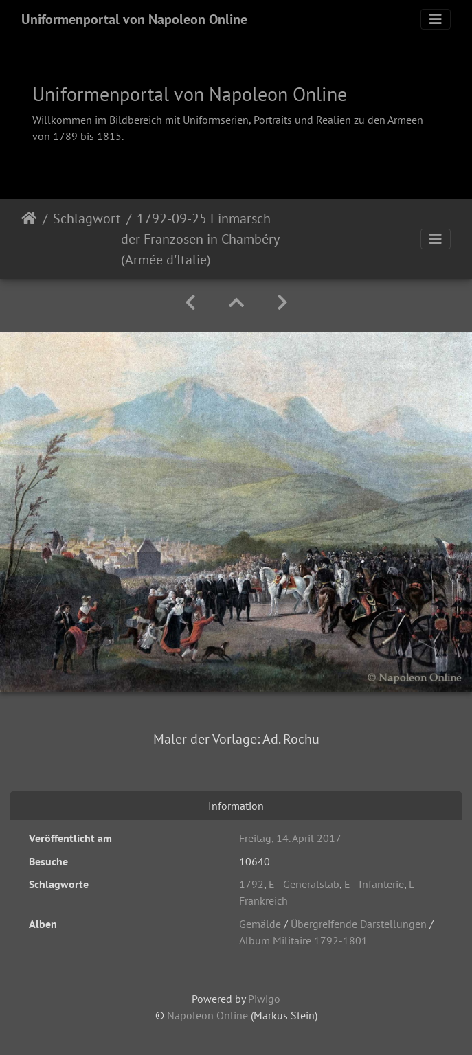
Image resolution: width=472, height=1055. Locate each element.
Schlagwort (87, 218)
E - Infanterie (374, 884)
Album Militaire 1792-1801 (303, 940)
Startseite (29, 239)
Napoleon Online (207, 1015)
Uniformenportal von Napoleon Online (134, 19)
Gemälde (260, 924)
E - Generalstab (304, 884)
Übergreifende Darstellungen (359, 924)
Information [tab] (236, 806)
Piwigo (264, 999)
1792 (251, 884)
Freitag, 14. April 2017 (290, 838)
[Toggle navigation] (435, 19)
